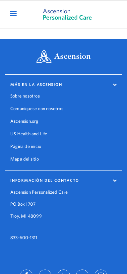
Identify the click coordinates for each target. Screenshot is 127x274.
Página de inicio (25, 146)
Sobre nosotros (25, 96)
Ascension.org (24, 121)
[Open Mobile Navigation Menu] (14, 13)
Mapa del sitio (24, 159)
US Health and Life (28, 134)
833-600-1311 (23, 233)
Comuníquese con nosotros (36, 108)
